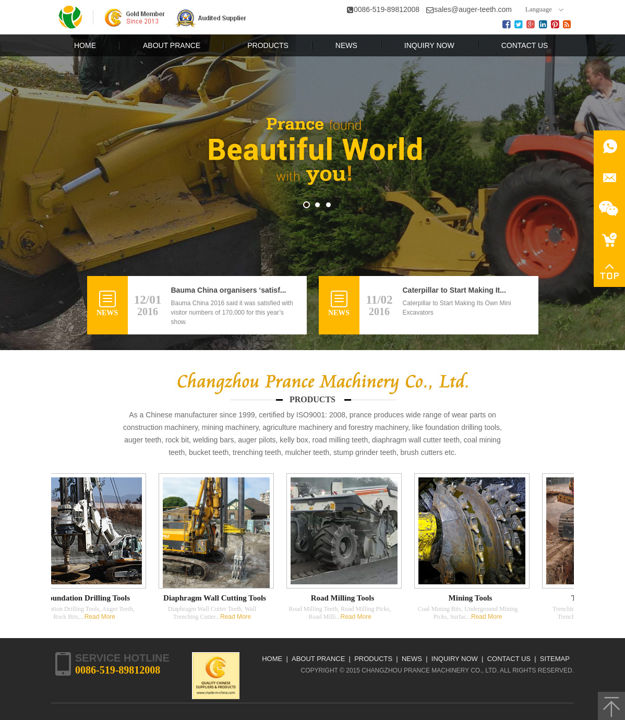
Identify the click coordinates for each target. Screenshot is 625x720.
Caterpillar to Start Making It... (454, 290)
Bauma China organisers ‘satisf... (228, 290)
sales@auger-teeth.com (473, 9)
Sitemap (555, 659)
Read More (101, 616)
